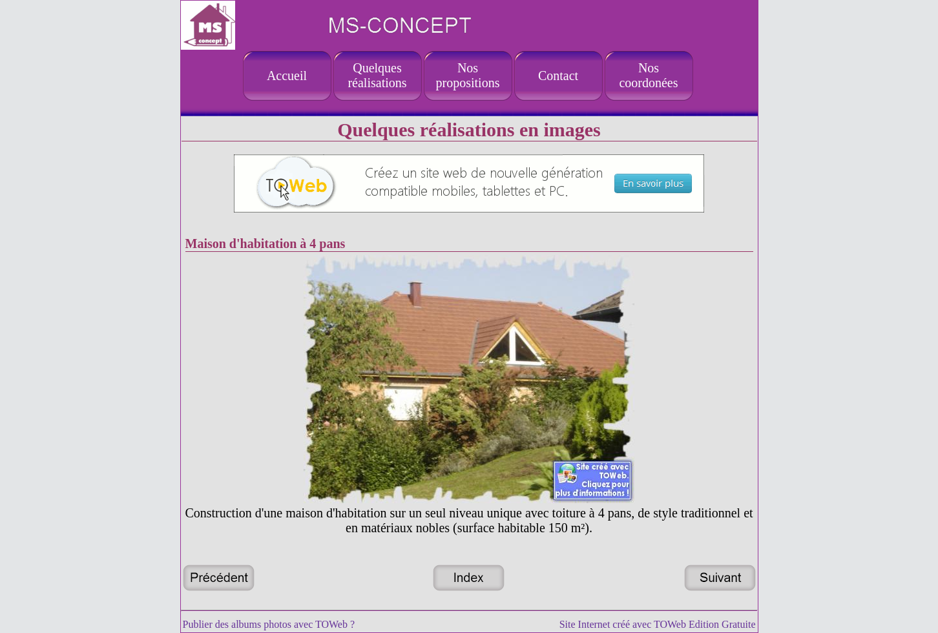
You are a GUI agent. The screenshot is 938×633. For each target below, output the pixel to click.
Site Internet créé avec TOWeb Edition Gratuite (657, 624)
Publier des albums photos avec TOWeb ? (269, 624)
